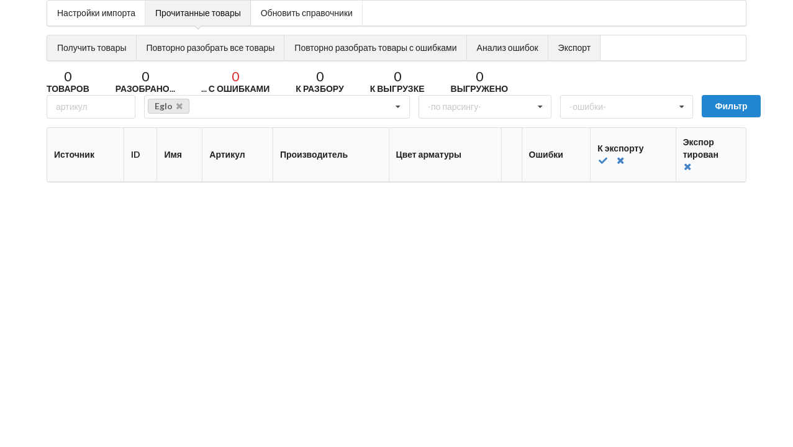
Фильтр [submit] (731, 106)
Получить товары (92, 47)
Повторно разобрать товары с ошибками (375, 47)
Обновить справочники (307, 12)
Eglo (169, 106)
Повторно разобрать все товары (211, 47)
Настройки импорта (96, 12)
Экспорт (574, 47)
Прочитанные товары (198, 12)
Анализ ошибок (507, 47)
